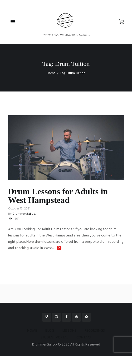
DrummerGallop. (24, 214)
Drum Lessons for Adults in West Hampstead (58, 195)
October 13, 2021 (19, 208)
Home (51, 73)
